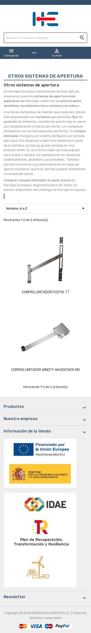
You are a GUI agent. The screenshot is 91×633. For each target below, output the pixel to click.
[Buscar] (45, 38)
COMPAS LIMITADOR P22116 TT (45, 292)
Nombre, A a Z (46, 208)
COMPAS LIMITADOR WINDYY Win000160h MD (45, 370)
